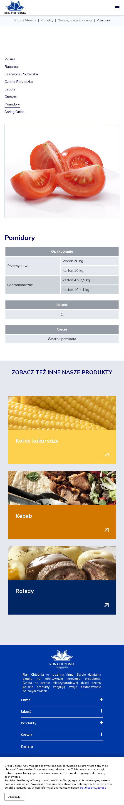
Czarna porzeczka (19, 81)
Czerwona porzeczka (21, 74)
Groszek (11, 96)
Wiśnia (10, 59)
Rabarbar (12, 66)
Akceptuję (14, 796)
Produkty (47, 20)
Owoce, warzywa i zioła (75, 20)
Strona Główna (25, 20)
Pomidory (103, 20)
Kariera (27, 746)
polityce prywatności (93, 788)
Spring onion (15, 111)
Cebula (10, 89)
